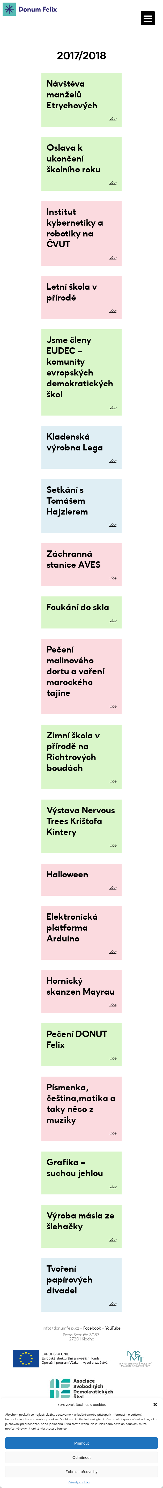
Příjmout (81, 1443)
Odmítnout (81, 1457)
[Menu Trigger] (148, 18)
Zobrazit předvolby (81, 1471)
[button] (155, 1404)
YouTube (113, 1328)
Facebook (92, 1328)
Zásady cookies (79, 1482)
